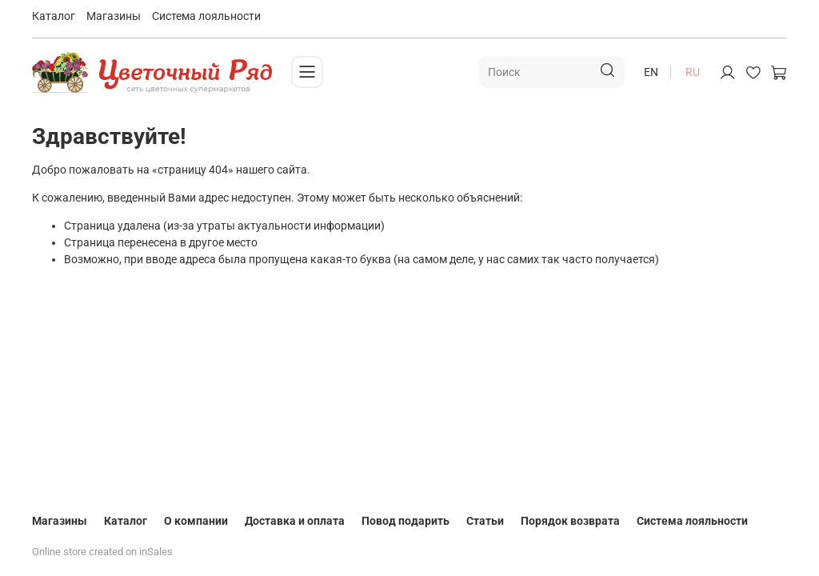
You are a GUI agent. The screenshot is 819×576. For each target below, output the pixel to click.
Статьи (485, 520)
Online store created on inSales (102, 552)
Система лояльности (206, 16)
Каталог (53, 16)
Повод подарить (405, 520)
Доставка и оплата (295, 520)
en (651, 72)
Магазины (113, 16)
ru (692, 72)
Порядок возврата (570, 520)
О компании (196, 520)
